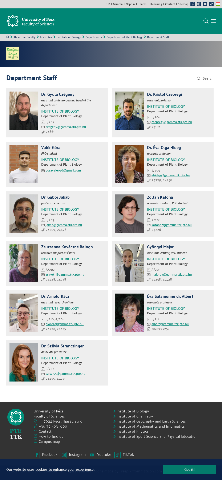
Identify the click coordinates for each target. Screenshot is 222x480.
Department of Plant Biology (124, 37)
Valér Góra (50, 147)
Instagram (199, 4)
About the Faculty (24, 37)
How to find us (51, 436)
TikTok (211, 4)
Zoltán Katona (160, 197)
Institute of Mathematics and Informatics (151, 426)
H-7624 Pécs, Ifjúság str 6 (60, 421)
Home (7, 37)
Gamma (118, 4)
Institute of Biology (69, 37)
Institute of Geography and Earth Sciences (151, 421)
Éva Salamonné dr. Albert (170, 296)
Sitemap (183, 4)
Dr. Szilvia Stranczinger (62, 346)
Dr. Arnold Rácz (55, 296)
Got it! (189, 469)
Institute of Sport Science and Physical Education (157, 436)
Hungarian (218, 4)
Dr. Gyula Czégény (57, 94)
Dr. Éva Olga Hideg (164, 147)
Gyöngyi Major (160, 247)
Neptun (130, 4)
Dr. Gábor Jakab (55, 197)
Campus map (49, 441)
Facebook (192, 4)
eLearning (156, 4)
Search (206, 21)
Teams (142, 4)
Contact (170, 4)
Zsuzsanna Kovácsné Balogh (67, 247)
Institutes (46, 37)
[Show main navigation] (213, 21)
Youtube (205, 4)
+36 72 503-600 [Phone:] (53, 426)
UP (108, 4)
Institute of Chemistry (135, 416)
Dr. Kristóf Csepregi (164, 94)
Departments (93, 37)
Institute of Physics (133, 431)
